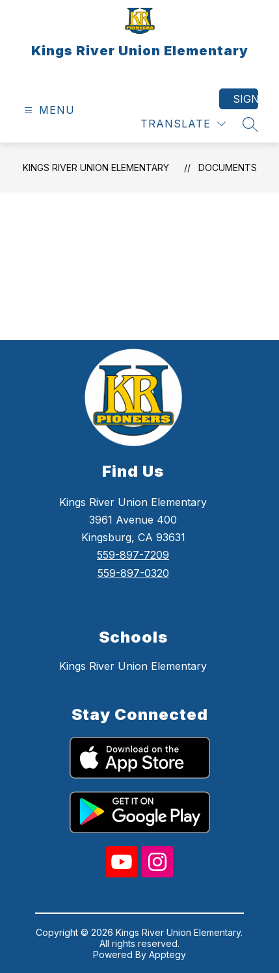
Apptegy (167, 954)
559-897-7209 (133, 554)
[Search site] (250, 124)
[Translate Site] (183, 124)
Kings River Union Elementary (96, 167)
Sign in (245, 98)
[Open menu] (48, 110)
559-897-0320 (133, 573)
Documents (227, 167)
